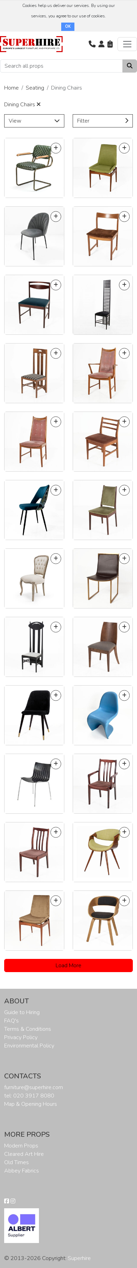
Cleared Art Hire (24, 1154)
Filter (102, 121)
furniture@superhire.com (33, 1087)
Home (11, 88)
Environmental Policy (29, 1046)
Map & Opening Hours (30, 1104)
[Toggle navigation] (127, 44)
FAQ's (11, 1021)
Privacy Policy (21, 1037)
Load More (68, 965)
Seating (35, 88)
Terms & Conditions (27, 1029)
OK (68, 26)
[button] (92, 44)
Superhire (79, 1258)
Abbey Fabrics (21, 1171)
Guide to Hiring (22, 1012)
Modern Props (21, 1146)
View (34, 121)
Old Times (16, 1162)
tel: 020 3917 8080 (29, 1096)
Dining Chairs (22, 104)
